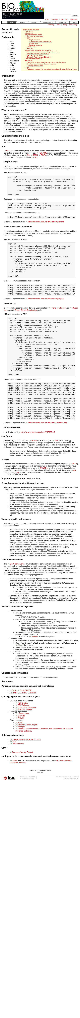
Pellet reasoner (17, 777)
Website (33, 670)
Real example (33, 43)
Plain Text (40, 806)
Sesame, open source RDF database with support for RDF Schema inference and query (44, 763)
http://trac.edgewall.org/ (71, 812)
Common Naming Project (21, 786)
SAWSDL (30, 48)
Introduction (29, 33)
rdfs (34, 157)
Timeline (21, 22)
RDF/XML (41, 153)
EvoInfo (22, 726)
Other (27, 67)
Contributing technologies (34, 36)
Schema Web (22, 747)
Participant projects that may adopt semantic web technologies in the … (52, 69)
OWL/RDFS (31, 47)
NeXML (32, 726)
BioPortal (20, 749)
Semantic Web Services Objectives (39, 57)
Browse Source (48, 22)
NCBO (19, 756)
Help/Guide (54, 19)
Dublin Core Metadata (25, 741)
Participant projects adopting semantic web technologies (46, 62)
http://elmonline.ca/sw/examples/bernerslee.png (46, 456)
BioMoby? (19, 679)
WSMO (19, 751)
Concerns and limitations (33, 59)
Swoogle (20, 760)
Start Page (51, 25)
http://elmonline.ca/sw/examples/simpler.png (44, 227)
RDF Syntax (21, 736)
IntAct (13, 794)
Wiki (11, 22)
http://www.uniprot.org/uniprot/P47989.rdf (37, 466)
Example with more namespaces (40, 41)
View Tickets (62, 22)
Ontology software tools (35, 65)
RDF (28, 38)
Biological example (35, 45)
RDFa (42, 155)
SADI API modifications (35, 55)
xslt (73, 504)
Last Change (73, 25)
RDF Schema (22, 739)
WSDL (73, 497)
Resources (28, 60)
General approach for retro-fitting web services (43, 52)
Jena (13, 775)
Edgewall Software (28, 812)
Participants (29, 31)
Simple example (34, 40)
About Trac (64, 19)
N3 (27, 155)
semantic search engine (26, 758)
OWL (55, 474)
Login (47, 19)
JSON (34, 155)
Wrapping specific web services (38, 53)
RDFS (33, 474)
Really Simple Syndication (25, 325)
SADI (13, 724)
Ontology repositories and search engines (41, 64)
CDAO (13, 726)
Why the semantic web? (33, 35)
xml (16, 506)
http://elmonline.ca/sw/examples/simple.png (44, 313)
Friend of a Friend (57, 322)
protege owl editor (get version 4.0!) (25, 773)
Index (58, 25)
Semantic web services (31, 29)
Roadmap (34, 22)
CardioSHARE (24, 724)
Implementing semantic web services (38, 50)
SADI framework (15, 597)
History (65, 25)
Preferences (74, 19)
